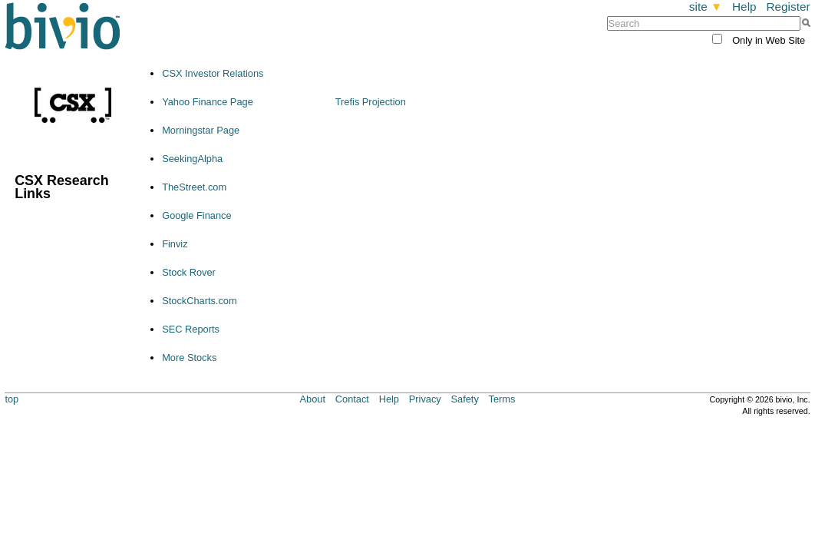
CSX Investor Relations (212, 73)
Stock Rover (189, 272)
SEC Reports (190, 329)
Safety (465, 399)
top (11, 399)
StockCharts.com (199, 300)
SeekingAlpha (192, 158)
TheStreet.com (194, 187)
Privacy (425, 399)
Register (788, 6)
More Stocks (189, 357)
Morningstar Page (200, 130)
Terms (502, 399)
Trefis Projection (370, 102)
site (705, 6)
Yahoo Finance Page (207, 102)
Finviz (174, 244)
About (312, 399)
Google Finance (196, 215)
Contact (352, 399)
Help (744, 6)
